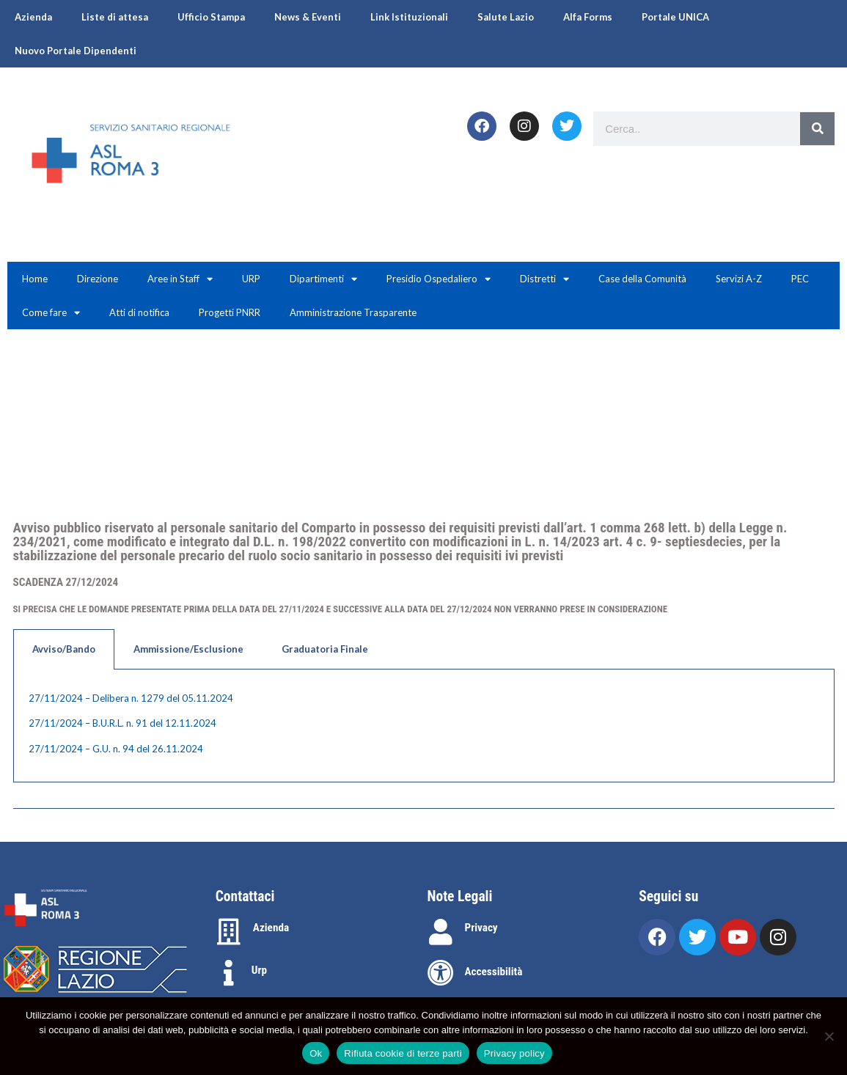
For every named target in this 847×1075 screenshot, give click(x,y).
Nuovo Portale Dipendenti (75, 50)
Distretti (544, 279)
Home (35, 279)
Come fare (51, 313)
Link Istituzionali (409, 17)
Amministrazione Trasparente (353, 312)
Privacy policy (514, 1053)
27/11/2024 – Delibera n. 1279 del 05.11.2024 (131, 698)
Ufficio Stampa (211, 17)
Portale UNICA (675, 17)
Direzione (97, 279)
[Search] (817, 128)
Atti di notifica (139, 312)
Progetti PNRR (229, 312)
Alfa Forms (587, 17)
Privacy (481, 927)
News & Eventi (307, 17)
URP (251, 279)
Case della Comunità (642, 279)
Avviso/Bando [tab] (63, 649)
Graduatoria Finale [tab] (325, 649)
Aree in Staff (180, 279)
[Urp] (229, 973)
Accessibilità (494, 971)
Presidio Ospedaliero (438, 279)
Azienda (33, 17)
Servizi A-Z (739, 279)
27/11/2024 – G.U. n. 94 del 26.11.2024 (116, 749)
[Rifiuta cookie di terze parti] (828, 1036)
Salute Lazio (505, 17)
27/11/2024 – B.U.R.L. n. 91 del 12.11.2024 (122, 723)
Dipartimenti (323, 279)
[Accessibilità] (441, 973)
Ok (315, 1053)
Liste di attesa (114, 17)
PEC (800, 279)
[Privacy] (441, 932)
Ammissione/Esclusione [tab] (188, 649)
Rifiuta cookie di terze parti (402, 1053)
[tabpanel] (424, 726)
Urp (259, 970)
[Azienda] (229, 932)
